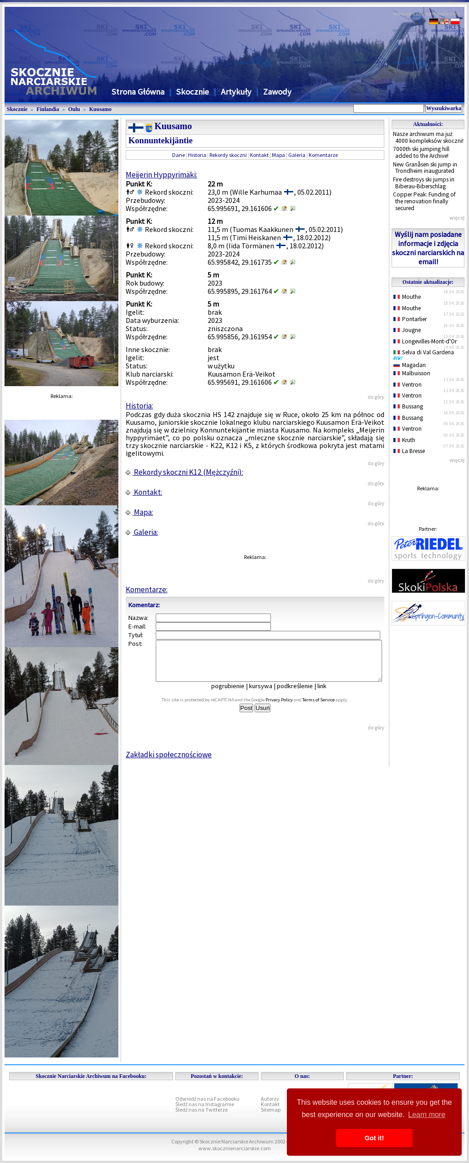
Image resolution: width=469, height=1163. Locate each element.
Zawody (277, 91)
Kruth (404, 440)
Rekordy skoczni (228, 154)
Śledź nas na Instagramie (204, 1104)
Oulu (74, 109)
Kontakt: (144, 492)
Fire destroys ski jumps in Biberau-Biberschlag (423, 183)
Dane (178, 154)
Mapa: (139, 512)
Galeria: (142, 532)
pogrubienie (234, 694)
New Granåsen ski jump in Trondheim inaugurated (425, 168)
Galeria (297, 154)
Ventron (407, 384)
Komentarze (323, 154)
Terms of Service (328, 708)
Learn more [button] (426, 1114)
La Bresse (409, 451)
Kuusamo (100, 109)
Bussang (408, 406)
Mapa (278, 154)
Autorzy (270, 1098)
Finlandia (47, 109)
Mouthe (407, 297)
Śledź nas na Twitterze (201, 1109)
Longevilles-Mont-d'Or (425, 341)
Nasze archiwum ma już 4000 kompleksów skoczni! (428, 137)
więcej (456, 217)
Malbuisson (411, 373)
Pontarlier (410, 319)
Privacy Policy (289, 708)
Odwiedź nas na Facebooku (207, 1098)
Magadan (409, 365)
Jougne (407, 330)
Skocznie (192, 91)
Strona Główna (138, 91)
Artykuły (236, 91)
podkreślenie (301, 694)
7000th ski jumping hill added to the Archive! (421, 152)
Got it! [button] (374, 1138)
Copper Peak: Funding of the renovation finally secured (424, 201)
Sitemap (270, 1109)
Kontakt (259, 154)
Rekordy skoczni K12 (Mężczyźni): (184, 472)
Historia (197, 154)
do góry (375, 396)
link (328, 694)
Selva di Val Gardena (425, 354)
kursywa (267, 694)
